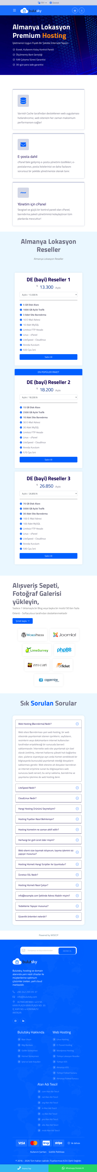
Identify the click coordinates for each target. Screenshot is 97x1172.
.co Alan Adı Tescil (49, 1113)
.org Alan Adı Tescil (50, 1102)
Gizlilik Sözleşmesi (30, 1050)
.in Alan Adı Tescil (49, 1108)
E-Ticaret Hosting (64, 1045)
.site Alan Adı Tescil (50, 1125)
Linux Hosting (63, 1039)
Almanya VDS (63, 1067)
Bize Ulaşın (26, 1039)
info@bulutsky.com (25, 997)
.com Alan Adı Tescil (50, 1091)
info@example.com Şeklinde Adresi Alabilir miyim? (44, 895)
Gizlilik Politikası (56, 1152)
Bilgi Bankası (27, 1045)
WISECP (54, 935)
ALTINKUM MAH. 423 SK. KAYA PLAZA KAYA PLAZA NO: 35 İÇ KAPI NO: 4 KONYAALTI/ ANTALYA (29, 1007)
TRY (41, 2)
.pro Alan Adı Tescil (50, 1119)
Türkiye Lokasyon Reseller (68, 1056)
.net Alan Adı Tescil (50, 1097)
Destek (54, 2)
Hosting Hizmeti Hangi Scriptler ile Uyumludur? (42, 864)
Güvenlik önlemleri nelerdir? (32, 916)
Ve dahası (74, 1143)
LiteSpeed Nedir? (27, 788)
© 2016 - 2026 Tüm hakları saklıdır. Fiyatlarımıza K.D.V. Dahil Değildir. (48, 1160)
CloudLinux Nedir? (27, 798)
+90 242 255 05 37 (27, 992)
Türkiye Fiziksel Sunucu (67, 1072)
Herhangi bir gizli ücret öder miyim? (36, 840)
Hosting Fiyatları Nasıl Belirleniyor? (36, 819)
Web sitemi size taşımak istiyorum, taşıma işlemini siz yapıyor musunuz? (45, 852)
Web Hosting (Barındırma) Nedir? (35, 724)
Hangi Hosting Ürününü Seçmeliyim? (36, 809)
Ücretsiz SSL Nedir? (28, 875)
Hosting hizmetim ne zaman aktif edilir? (38, 829)
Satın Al (48, 357)
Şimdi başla (22, 621)
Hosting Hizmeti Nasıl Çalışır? (33, 885)
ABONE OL (67, 950)
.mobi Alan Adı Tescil (50, 1130)
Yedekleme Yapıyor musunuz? (33, 906)
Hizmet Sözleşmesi (30, 1056)
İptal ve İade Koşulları (31, 1061)
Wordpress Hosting (65, 1050)
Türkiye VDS (62, 1061)
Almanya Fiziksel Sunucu (68, 1078)
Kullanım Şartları (38, 1152)
